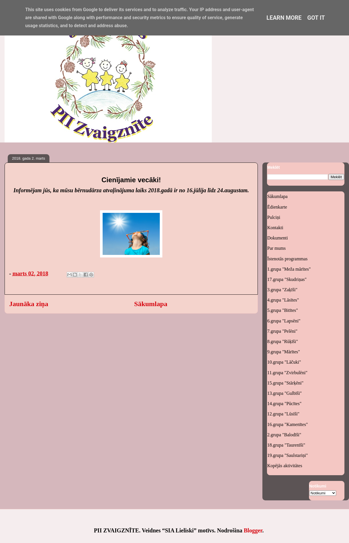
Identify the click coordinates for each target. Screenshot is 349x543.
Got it (316, 17)
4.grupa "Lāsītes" (283, 300)
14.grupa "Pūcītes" (284, 403)
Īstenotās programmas (287, 258)
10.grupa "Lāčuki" (284, 362)
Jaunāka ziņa (28, 304)
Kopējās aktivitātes (284, 465)
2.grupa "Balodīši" (284, 434)
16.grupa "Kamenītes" (287, 424)
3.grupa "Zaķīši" (282, 289)
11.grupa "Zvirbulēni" (287, 372)
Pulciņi (273, 217)
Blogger (253, 530)
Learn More (284, 17)
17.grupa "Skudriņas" (287, 279)
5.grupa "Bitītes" (282, 310)
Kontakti (275, 227)
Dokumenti (277, 237)
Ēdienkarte (277, 207)
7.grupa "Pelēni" (282, 331)
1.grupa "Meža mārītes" (289, 269)
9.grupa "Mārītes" (283, 351)
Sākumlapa (150, 304)
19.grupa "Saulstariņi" (287, 455)
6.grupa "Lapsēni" (283, 320)
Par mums (276, 248)
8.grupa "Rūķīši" (282, 341)
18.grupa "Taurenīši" (286, 445)
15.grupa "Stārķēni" (285, 383)
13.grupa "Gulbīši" (284, 393)
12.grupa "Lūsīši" (283, 413)
